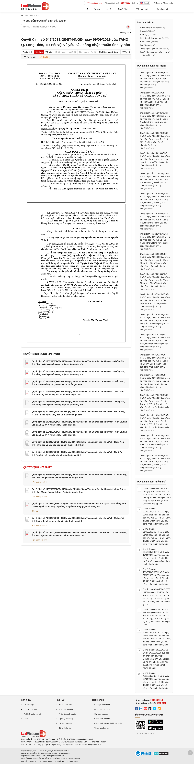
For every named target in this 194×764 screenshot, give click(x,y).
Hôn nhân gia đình (39, 482)
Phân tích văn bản (66, 709)
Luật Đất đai (59, 761)
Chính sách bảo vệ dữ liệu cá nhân (108, 723)
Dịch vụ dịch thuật (66, 719)
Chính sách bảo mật (102, 719)
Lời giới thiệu (29, 705)
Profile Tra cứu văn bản (33, 714)
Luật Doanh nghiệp (45, 761)
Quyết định (123, 9)
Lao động (144, 45)
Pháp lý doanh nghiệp (67, 714)
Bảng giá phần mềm (102, 705)
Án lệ (109, 9)
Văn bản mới (142, 9)
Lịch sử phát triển (30, 709)
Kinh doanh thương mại (150, 38)
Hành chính (145, 42)
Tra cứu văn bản (65, 705)
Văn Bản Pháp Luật (29, 761)
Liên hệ (26, 719)
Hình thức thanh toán (102, 709)
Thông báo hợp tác (101, 728)
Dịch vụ (135, 3)
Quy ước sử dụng (101, 714)
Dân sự (35, 511)
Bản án (97, 9)
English (144, 3)
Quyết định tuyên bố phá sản (153, 49)
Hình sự (143, 35)
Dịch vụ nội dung (65, 723)
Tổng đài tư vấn (65, 728)
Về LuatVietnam (94, 3)
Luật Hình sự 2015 (72, 761)
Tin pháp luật (162, 9)
